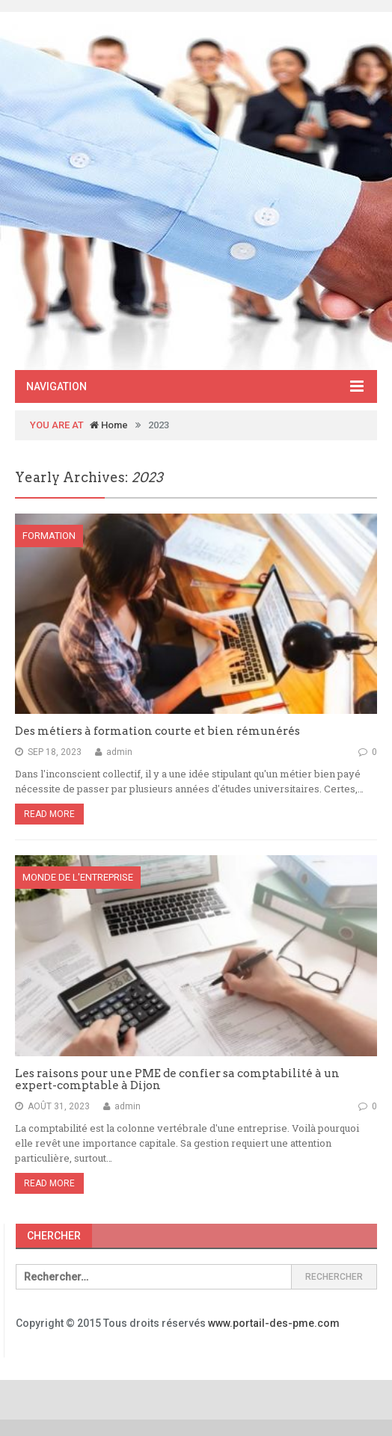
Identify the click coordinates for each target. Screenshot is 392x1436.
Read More (49, 814)
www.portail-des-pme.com (274, 1323)
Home (109, 425)
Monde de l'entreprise (77, 877)
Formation (49, 535)
